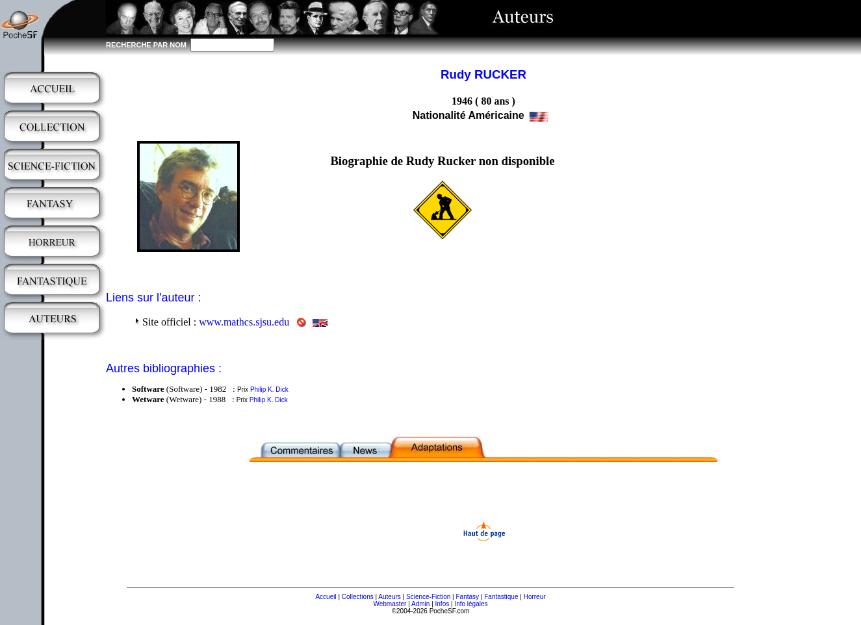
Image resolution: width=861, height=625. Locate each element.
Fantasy (468, 596)
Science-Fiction (428, 596)
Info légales (470, 603)
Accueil (325, 596)
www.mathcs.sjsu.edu (244, 321)
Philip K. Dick (269, 389)
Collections (358, 596)
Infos (442, 603)
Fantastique (501, 596)
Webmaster (389, 603)
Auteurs (389, 596)
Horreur (535, 596)
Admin (420, 603)
